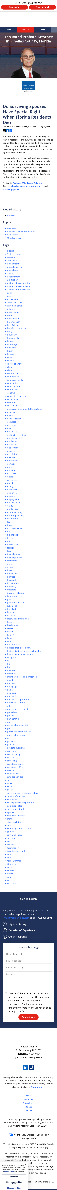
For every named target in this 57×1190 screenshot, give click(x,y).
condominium (14, 378)
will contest (12, 878)
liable (10, 633)
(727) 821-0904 (32, 1049)
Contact (25, 25)
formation (12, 556)
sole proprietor (14, 801)
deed (9, 423)
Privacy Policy (28, 1098)
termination (13, 843)
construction (13, 382)
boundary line (14, 333)
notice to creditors (16, 698)
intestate (11, 585)
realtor (10, 753)
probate (11, 740)
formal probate (14, 553)
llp (8, 662)
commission (13, 372)
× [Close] (25, 1164)
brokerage (12, 340)
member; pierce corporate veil (22, 672)
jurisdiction (12, 604)
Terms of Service (34, 1143)
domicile (11, 459)
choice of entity (14, 359)
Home (8, 25)
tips (9, 849)
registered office (15, 762)
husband (11, 575)
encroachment (14, 498)
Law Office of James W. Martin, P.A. (37, 1177)
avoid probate (14, 307)
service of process (16, 791)
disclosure (12, 440)
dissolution (12, 449)
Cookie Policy (43, 1130)
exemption (12, 514)
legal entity (12, 620)
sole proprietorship (16, 804)
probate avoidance (16, 743)
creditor (11, 398)
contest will (12, 385)
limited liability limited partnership (24, 646)
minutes (11, 678)
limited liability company (19, 643)
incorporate (13, 578)
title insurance (14, 856)
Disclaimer (28, 1095)
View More (36, 1082)
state (9, 814)
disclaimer (12, 436)
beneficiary (12, 320)
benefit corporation (16, 323)
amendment (13, 259)
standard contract (16, 811)
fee (8, 517)
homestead (12, 569)
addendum (12, 256)
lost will (11, 666)
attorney (11, 304)
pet (9, 724)
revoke (10, 765)
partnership (13, 714)
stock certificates (15, 817)
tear (9, 837)
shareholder (13, 795)
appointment (13, 272)
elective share (18, 181)
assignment (13, 294)
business (11, 343)
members (12, 675)
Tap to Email (42, 7)
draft (9, 462)
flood (9, 536)
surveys (11, 827)
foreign (10, 543)
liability (10, 630)
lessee (10, 624)
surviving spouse (11, 185)
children (11, 356)
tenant (10, 840)
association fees (15, 298)
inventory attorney (16, 588)
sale (9, 775)
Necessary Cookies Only (14, 1183)
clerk (9, 365)
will (9, 875)
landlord (11, 607)
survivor (11, 833)
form (9, 546)
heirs (9, 565)
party (10, 717)
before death (13, 317)
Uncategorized (14, 233)
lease (9, 617)
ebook (10, 478)
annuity (11, 269)
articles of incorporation (19, 278)
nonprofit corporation (18, 695)
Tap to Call (14, 7)
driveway (11, 469)
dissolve (11, 453)
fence (10, 520)
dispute (11, 446)
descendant (12, 427)
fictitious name (14, 524)
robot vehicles (14, 769)
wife (9, 872)
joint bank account (16, 598)
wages (10, 869)
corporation (13, 394)
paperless (12, 707)
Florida (10, 246)
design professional (16, 430)
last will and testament (18, 614)
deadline (11, 407)
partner (11, 711)
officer (10, 701)
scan (9, 782)
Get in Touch (28, 894)
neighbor (11, 688)
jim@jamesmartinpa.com (16, 913)
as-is (9, 288)
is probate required (16, 591)
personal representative (19, 720)
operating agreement (17, 704)
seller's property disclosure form (23, 788)
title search (12, 859)
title (9, 853)
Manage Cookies (29, 1133)
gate (9, 559)
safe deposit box (15, 772)
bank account (13, 314)
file (8, 527)
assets (10, 291)
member (11, 669)
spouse (10, 808)
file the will (12, 530)
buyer (10, 346)
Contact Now (28, 1012)
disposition (12, 443)
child (9, 352)
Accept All (14, 1177)
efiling (10, 482)
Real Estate (12, 230)
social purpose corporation (20, 798)
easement (12, 475)
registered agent (15, 759)
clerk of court (13, 369)
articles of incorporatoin (19, 281)
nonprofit (12, 691)
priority (11, 736)
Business (11, 223)
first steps (12, 533)
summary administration (19, 824)
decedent (11, 420)
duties (10, 472)
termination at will (16, 846)
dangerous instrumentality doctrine (24, 404)
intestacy (11, 582)
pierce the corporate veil (19, 727)
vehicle (10, 866)
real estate (12, 746)
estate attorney (14, 507)
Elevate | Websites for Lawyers (28, 1187)
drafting (11, 465)
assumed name (14, 301)
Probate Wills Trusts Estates (27, 178)
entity (10, 501)
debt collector (14, 414)
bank (9, 311)
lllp (8, 659)
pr (8, 733)
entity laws (12, 504)
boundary (12, 330)
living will (11, 653)
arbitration (12, 275)
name (10, 685)
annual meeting (14, 262)
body (9, 327)
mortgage (12, 682)
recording (12, 756)
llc (8, 656)
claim (9, 362)
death (10, 411)
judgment (12, 601)
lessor (10, 627)
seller (10, 785)
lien (9, 637)
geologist (11, 562)
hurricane (12, 572)
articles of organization (18, 285)
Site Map (28, 1102)
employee (12, 488)
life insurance (13, 640)
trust (9, 862)
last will (11, 611)
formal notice (13, 549)
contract (11, 388)
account (11, 252)
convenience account (17, 391)
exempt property (34, 181)
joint (9, 594)
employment (13, 495)
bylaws (10, 349)
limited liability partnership (20, 649)
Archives (11, 210)
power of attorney (16, 730)
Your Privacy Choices (21, 1130)
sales (9, 778)
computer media (15, 375)
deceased (11, 417)
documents (12, 456)
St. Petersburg (14, 249)
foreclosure (12, 540)
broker (10, 336)
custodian (12, 401)
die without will (14, 433)
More (42, 25)
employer (11, 491)
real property (13, 749)
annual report (14, 265)
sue (9, 820)
